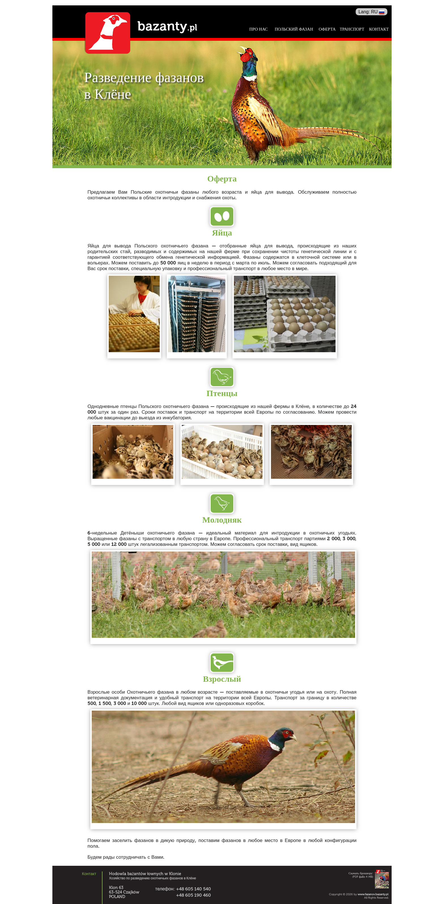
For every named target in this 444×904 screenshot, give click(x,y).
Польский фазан (294, 29)
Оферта (327, 29)
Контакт (379, 29)
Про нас (258, 29)
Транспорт (352, 29)
